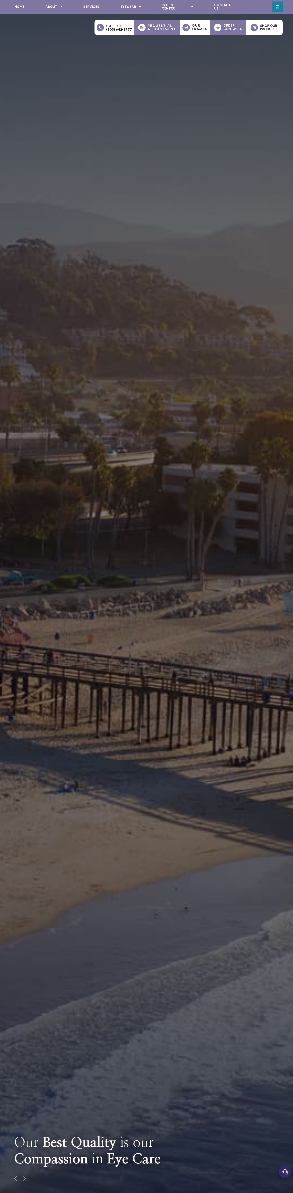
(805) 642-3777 (119, 29)
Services (91, 7)
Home (19, 7)
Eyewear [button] (130, 7)
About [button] (53, 7)
